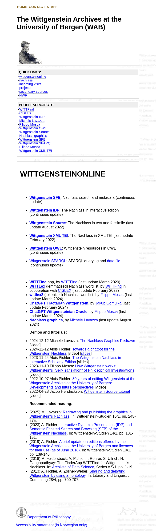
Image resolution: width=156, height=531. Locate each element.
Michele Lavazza (31, 121)
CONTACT (37, 7)
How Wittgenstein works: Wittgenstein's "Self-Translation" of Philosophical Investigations (81, 368)
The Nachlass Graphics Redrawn (107, 341)
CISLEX (25, 113)
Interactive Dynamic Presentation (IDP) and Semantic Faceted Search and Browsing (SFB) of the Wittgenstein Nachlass (80, 429)
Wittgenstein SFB (32, 139)
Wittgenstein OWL (33, 128)
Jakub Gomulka (108, 303)
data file (113, 261)
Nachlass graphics (33, 136)
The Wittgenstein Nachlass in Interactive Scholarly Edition (75, 360)
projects (25, 88)
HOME (22, 7)
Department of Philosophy (49, 517)
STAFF (52, 7)
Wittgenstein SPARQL (35, 143)
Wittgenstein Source (34, 132)
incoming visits (30, 84)
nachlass (26, 80)
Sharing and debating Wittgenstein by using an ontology (77, 473)
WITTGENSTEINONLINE (62, 174)
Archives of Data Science (73, 467)
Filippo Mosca (29, 124)
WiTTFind (26, 109)
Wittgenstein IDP (31, 117)
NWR (23, 95)
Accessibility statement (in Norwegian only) (51, 525)
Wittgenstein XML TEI (35, 151)
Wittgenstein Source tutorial (107, 391)
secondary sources (33, 91)
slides (86, 353)
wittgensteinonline (32, 76)
